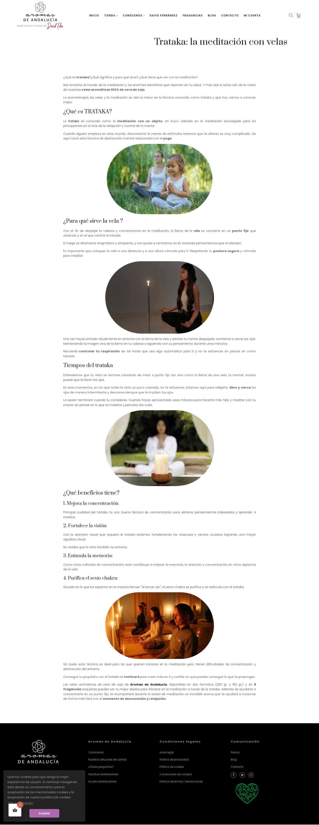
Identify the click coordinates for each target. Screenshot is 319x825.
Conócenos (133, 15)
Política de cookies (172, 767)
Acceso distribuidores (102, 781)
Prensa (235, 752)
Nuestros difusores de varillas (107, 760)
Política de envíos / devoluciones (181, 781)
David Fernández (164, 15)
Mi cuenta (252, 15)
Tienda (110, 15)
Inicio (94, 15)
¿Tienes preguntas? (101, 767)
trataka (72, 121)
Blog (212, 15)
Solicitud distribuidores (103, 774)
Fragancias (193, 15)
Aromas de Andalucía (148, 685)
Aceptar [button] (44, 813)
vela (197, 231)
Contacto (230, 15)
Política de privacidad (174, 760)
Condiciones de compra (176, 774)
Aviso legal (167, 752)
